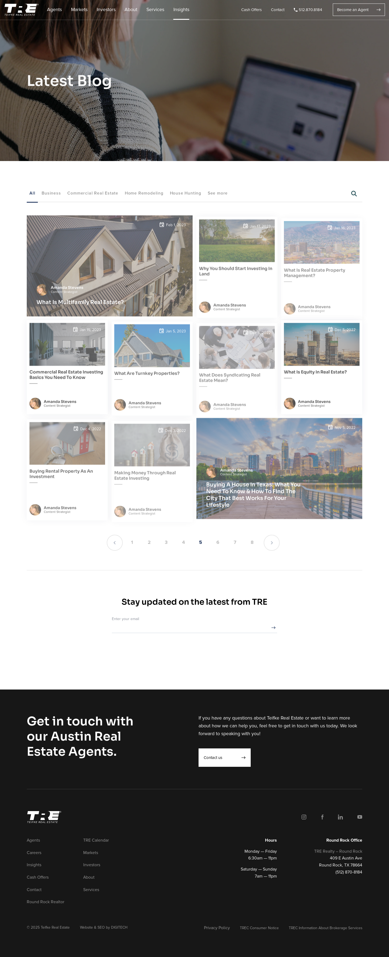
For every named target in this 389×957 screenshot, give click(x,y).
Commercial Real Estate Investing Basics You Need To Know (66, 381)
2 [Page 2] (149, 542)
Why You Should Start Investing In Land (235, 277)
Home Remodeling (144, 193)
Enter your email (125, 619)
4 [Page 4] (183, 542)
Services (155, 9)
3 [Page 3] (166, 542)
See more (218, 193)
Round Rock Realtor (45, 902)
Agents (54, 9)
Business (51, 193)
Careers (34, 852)
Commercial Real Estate (92, 193)
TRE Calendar (96, 840)
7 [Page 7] (235, 542)
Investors (106, 9)
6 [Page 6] (217, 542)
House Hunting (185, 193)
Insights (181, 9)
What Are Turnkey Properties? (147, 379)
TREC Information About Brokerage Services (325, 928)
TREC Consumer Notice (259, 928)
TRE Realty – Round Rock (338, 851)
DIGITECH (119, 927)
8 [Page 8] (252, 542)
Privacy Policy (217, 928)
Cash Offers (251, 9)
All (32, 193)
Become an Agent (359, 9)
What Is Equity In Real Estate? (315, 378)
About (131, 9)
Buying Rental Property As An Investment (61, 480)
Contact (277, 9)
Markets (79, 9)
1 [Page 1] (132, 542)
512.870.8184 (308, 9)
